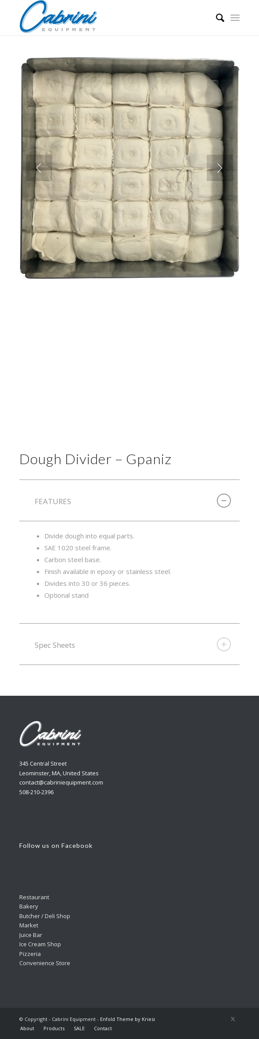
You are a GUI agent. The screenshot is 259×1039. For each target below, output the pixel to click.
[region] (129, 572)
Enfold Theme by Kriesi (127, 1019)
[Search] (215, 17)
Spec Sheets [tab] (133, 644)
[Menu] (235, 17)
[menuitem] (215, 17)
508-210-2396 (36, 792)
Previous (39, 168)
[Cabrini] (107, 17)
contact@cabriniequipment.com (61, 782)
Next (220, 168)
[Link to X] (233, 1018)
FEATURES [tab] (133, 501)
